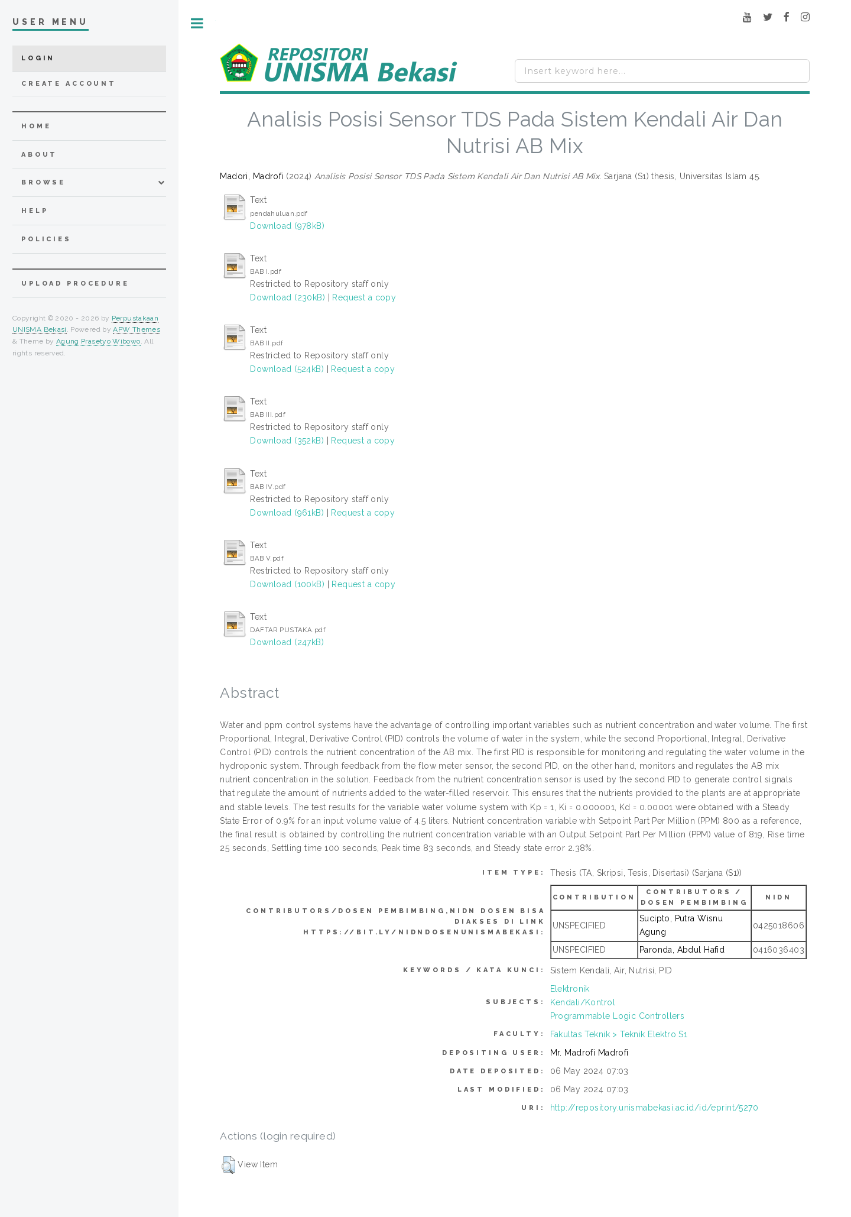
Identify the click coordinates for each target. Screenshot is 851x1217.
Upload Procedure (75, 283)
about (39, 154)
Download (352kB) (287, 440)
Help (34, 211)
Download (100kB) (287, 584)
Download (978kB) (287, 226)
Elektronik (570, 988)
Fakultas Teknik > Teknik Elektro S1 (619, 1034)
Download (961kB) (287, 512)
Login (38, 58)
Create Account (68, 84)
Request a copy (364, 297)
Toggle (197, 23)
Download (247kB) (287, 642)
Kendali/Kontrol (582, 1002)
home (36, 126)
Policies (46, 239)
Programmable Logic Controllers (617, 1016)
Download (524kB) (287, 369)
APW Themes (136, 329)
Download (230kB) (287, 297)
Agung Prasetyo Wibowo (98, 341)
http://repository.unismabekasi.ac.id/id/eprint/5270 (654, 1107)
